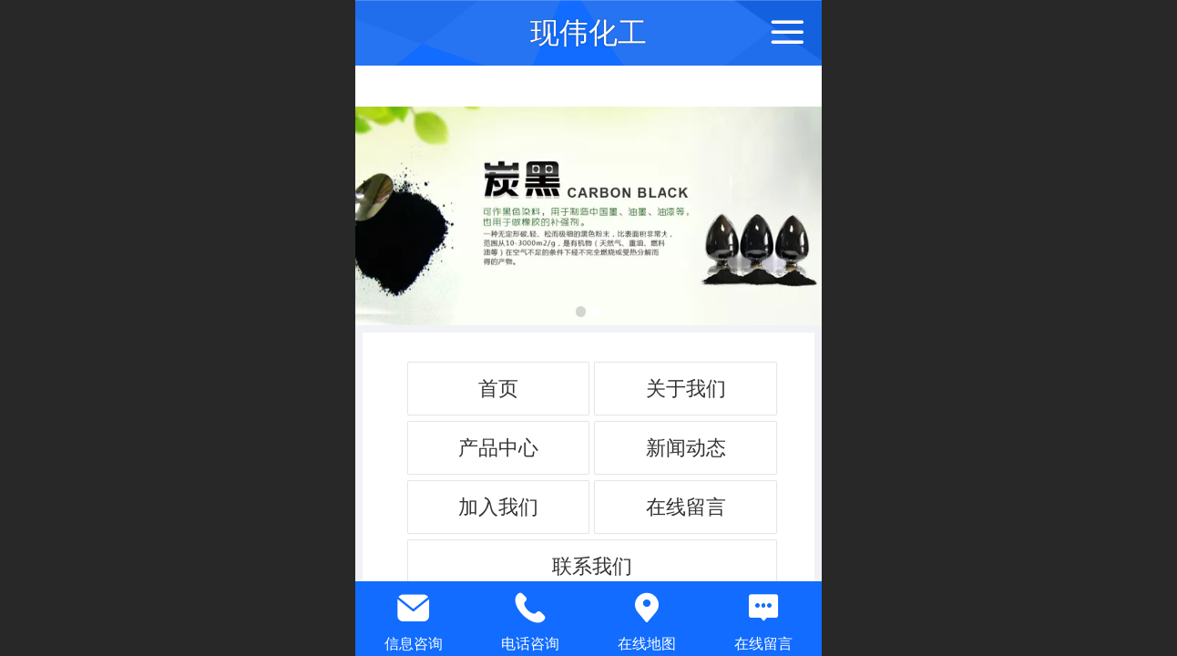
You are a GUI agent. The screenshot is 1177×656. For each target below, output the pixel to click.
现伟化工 (588, 32)
